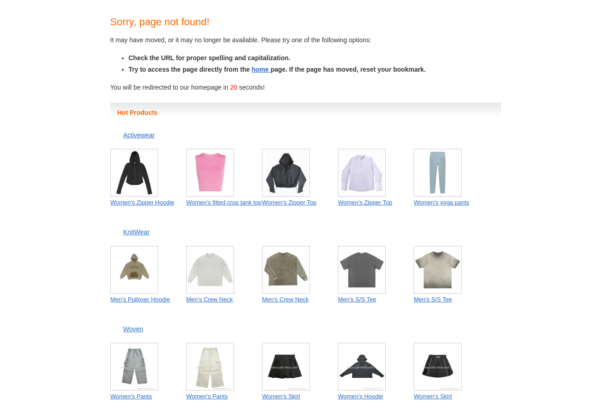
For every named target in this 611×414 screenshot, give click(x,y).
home (260, 69)
